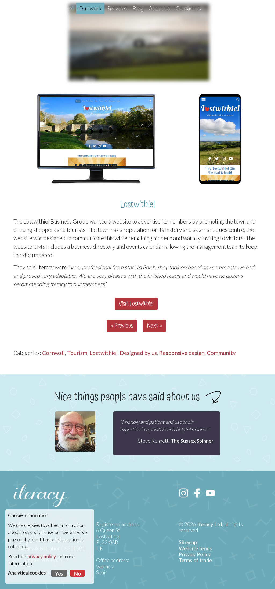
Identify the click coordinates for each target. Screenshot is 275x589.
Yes (59, 574)
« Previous (122, 326)
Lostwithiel (103, 352)
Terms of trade (195, 560)
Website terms (195, 548)
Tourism (77, 352)
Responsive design (182, 352)
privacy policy (41, 556)
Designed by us (138, 352)
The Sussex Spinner (192, 441)
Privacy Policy (195, 554)
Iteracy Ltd (209, 524)
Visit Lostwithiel (136, 304)
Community (221, 352)
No (77, 574)
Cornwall (53, 352)
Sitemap (188, 542)
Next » (154, 326)
